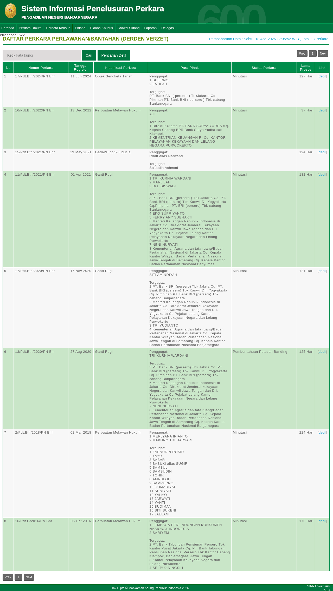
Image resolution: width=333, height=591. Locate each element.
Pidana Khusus (101, 28)
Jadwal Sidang (129, 28)
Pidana (80, 28)
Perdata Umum (30, 28)
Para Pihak (190, 68)
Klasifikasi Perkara (120, 68)
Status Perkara (264, 68)
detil (322, 76)
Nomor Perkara (41, 68)
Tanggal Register (81, 67)
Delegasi (168, 28)
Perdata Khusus (58, 28)
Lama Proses (305, 67)
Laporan (150, 28)
